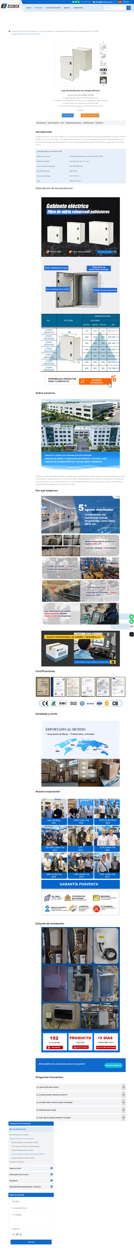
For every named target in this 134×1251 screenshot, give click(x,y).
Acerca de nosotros (53, 8)
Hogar (28, 8)
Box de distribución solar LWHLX (20, 92)
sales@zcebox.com (104, 2)
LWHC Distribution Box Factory (20, 79)
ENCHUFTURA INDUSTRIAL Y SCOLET (19, 124)
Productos (38, 8)
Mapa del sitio (74, 1246)
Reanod (93, 1246)
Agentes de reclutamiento (90, 115)
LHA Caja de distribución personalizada (20, 72)
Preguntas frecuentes (73, 123)
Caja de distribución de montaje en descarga (22, 1179)
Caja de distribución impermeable (53, 31)
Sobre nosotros (53, 123)
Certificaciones (88, 123)
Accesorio (14, 117)
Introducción (41, 123)
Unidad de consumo (17, 98)
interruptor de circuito (19, 110)
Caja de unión (15, 104)
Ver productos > (15, 1183)
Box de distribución (32, 31)
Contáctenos (78, 8)
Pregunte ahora (68, 115)
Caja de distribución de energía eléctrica (25, 34)
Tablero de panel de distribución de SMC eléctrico (82, 1179)
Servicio (67, 8)
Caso (62, 123)
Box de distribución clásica (19, 54)
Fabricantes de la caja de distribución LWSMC (82, 31)
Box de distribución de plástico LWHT (20, 66)
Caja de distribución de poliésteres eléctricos (52, 1179)
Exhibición (99, 123)
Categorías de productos (20, 43)
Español (124, 2)
